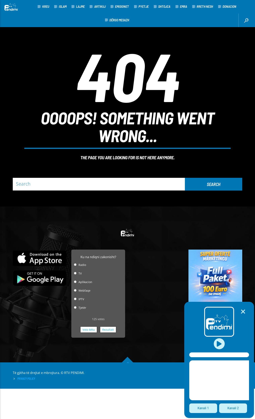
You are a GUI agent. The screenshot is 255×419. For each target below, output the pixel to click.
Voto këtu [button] (88, 360)
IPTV (81, 329)
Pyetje (143, 6)
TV (80, 304)
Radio (82, 295)
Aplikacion (85, 312)
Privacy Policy (26, 409)
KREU (45, 6)
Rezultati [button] (108, 360)
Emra (183, 6)
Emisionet (122, 6)
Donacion (229, 6)
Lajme (80, 6)
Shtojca (164, 6)
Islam (63, 6)
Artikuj (100, 6)
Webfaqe (84, 321)
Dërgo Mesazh (119, 20)
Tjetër (82, 338)
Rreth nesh (205, 6)
